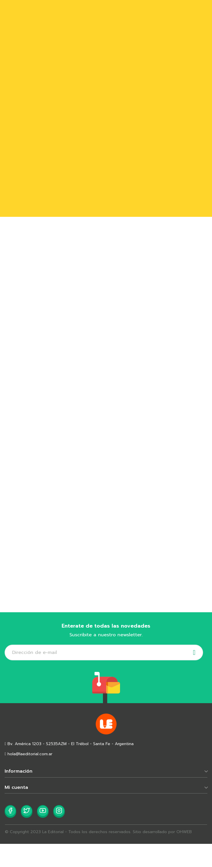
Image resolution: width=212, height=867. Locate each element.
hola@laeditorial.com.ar (28, 754)
